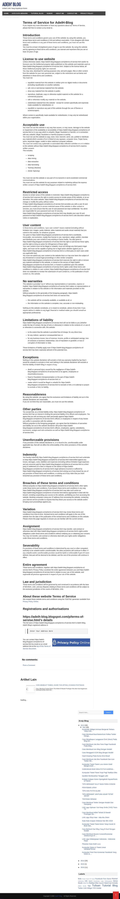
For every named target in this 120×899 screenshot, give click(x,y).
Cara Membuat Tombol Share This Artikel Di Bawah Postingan (60, 685)
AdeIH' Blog (11, 4)
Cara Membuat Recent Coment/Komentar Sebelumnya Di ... (97, 835)
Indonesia (81, 881)
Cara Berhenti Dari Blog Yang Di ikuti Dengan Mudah (98, 830)
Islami (90, 881)
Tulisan (96, 885)
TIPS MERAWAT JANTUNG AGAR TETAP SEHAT (97, 795)
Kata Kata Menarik (20, 13)
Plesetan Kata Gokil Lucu (91, 844)
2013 (83, 725)
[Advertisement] (89, 5)
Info (86, 881)
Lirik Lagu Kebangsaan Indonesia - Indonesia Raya (98, 840)
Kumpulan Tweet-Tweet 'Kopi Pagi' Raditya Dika (99, 773)
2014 (83, 861)
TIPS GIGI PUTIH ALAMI (91, 791)
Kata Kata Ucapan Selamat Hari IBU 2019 (97, 821)
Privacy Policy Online (30, 601)
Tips (89, 886)
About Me (60, 13)
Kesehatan (97, 881)
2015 (83, 864)
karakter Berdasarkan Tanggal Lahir (95, 776)
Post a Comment (29, 665)
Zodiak (98, 888)
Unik (85, 888)
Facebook (98, 879)
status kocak (82, 886)
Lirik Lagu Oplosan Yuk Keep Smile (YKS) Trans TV (99, 808)
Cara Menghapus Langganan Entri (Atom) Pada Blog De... (99, 740)
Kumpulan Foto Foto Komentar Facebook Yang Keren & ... (99, 853)
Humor (49, 13)
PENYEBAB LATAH (89, 787)
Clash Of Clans (90, 879)
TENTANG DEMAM (89, 799)
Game (109, 879)
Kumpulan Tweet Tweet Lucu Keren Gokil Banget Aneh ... (97, 765)
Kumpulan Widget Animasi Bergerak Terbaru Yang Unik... (98, 730)
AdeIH (1, 898)
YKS (94, 888)
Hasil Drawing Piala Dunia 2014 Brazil (96, 756)
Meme (115, 881)
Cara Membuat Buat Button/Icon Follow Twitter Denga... (99, 735)
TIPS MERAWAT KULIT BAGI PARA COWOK (98, 784)
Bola (79, 879)
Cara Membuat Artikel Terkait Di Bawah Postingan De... (96, 813)
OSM (84, 883)
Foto (104, 879)
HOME (6, 13)
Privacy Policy (87, 13)
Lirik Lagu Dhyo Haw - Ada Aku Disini (95, 817)
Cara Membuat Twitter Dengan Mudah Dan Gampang (97, 803)
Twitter (80, 888)
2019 (83, 867)
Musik (80, 883)
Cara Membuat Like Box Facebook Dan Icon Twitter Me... (98, 760)
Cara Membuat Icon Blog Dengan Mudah (97, 749)
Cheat (83, 879)
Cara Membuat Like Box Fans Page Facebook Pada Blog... (99, 745)
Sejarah (101, 883)
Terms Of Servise (11, 17)
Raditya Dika (93, 883)
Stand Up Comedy (111, 883)
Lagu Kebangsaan (106, 881)
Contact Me (72, 13)
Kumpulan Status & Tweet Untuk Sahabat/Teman (94, 848)
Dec (84, 727)
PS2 (87, 883)
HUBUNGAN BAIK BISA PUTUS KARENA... (98, 769)
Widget (89, 888)
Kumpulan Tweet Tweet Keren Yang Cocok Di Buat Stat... (98, 825)
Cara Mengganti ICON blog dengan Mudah (97, 752)
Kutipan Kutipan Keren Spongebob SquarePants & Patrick (99, 780)
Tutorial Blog (37, 13)
